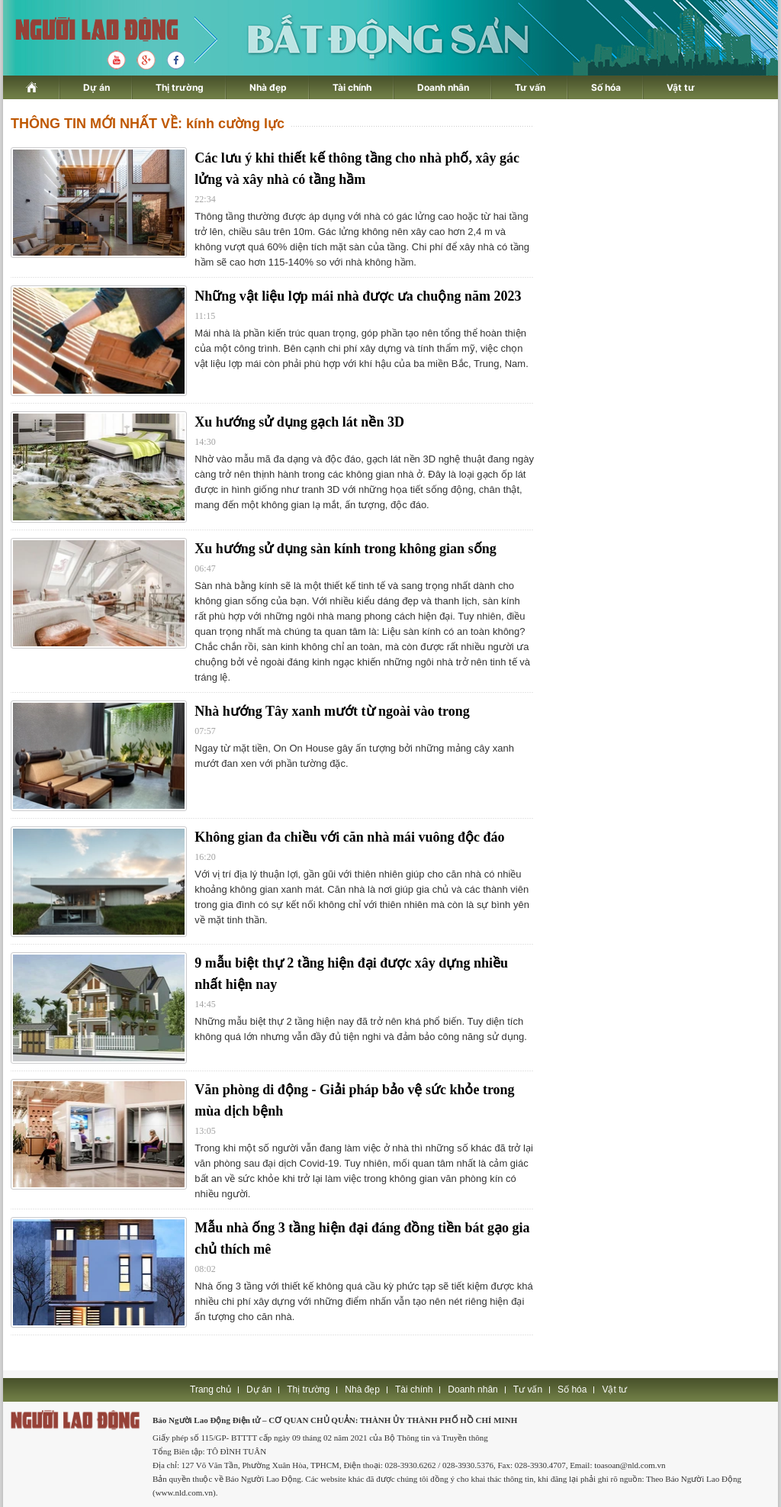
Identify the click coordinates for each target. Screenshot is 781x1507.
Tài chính (352, 87)
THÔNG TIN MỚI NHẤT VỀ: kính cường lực (147, 123)
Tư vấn (530, 87)
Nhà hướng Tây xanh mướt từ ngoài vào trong (331, 711)
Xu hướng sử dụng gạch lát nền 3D (299, 422)
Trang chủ (210, 1389)
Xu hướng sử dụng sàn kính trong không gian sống (345, 548)
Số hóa (606, 87)
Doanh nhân (443, 87)
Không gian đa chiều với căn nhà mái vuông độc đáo (349, 837)
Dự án (96, 87)
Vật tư (681, 87)
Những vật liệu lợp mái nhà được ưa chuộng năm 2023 (357, 296)
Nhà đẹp (268, 87)
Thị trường (180, 87)
